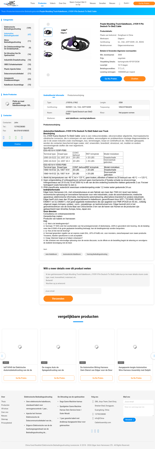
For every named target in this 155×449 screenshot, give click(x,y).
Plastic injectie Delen (17, 69)
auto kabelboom (51, 254)
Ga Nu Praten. (144, 3)
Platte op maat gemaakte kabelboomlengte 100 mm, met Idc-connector (22, 103)
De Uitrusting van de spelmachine (17, 54)
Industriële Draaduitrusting (17, 60)
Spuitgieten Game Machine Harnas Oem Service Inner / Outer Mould (71, 409)
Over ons (4, 412)
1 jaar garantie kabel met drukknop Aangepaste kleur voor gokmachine (73, 421)
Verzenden (58, 298)
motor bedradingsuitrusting (17, 41)
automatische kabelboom (72, 254)
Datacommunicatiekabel (17, 73)
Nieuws (112, 3)
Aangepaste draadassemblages (17, 79)
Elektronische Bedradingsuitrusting (17, 28)
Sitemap (4, 419)
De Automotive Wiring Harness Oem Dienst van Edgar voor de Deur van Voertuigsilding (96, 370)
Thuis (3, 402)
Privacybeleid (6, 423)
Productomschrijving (76, 95)
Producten (5, 405)
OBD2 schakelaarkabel (17, 64)
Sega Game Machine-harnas (71, 402)
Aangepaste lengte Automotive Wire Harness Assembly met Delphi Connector (135, 370)
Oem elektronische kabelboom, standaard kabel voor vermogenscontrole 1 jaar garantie (38, 405)
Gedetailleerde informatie (53, 95)
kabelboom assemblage (17, 84)
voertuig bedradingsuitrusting (97, 254)
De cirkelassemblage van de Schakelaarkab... (17, 48)
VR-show (4, 409)
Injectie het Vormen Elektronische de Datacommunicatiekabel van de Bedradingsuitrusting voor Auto (38, 417)
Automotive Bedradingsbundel (17, 34)
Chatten (17, 144)
